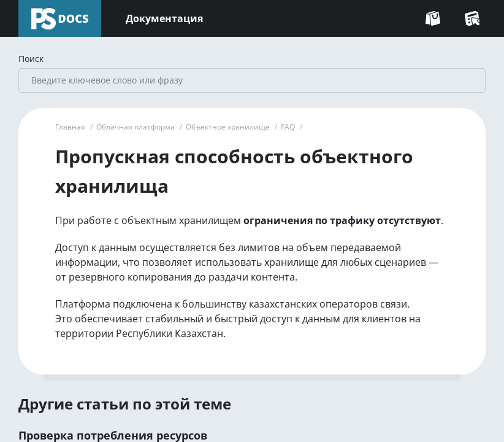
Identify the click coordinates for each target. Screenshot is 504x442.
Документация (164, 18)
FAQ (288, 127)
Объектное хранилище (228, 127)
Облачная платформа (135, 127)
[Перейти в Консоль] (472, 18)
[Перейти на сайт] (432, 18)
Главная (70, 127)
